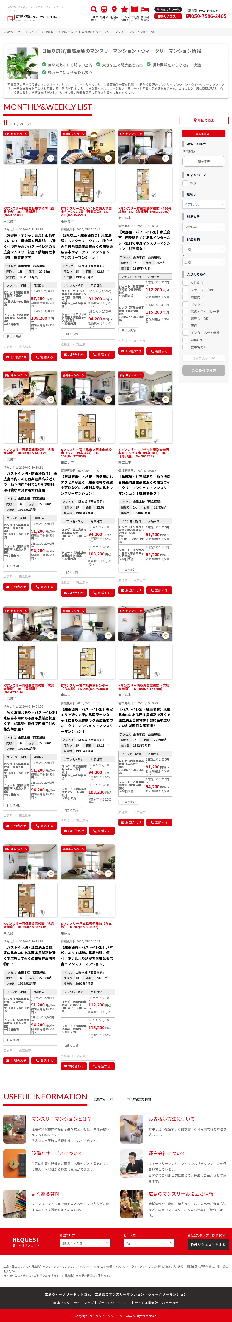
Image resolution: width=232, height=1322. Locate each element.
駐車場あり (199, 346)
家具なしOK (199, 318)
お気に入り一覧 (170, 9)
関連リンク (61, 1302)
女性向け (197, 282)
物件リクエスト (168, 16)
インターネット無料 (205, 332)
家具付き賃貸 (145, 18)
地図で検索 (206, 120)
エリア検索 (94, 18)
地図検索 (114, 18)
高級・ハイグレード (205, 311)
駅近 (194, 325)
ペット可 (197, 303)
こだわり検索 (124, 18)
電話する (46, 357)
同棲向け (197, 296)
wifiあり (196, 339)
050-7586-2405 (208, 15)
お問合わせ (18, 357)
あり (193, 183)
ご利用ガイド (135, 18)
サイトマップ (84, 1302)
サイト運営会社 (146, 1302)
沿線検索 (104, 18)
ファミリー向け (202, 289)
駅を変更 (204, 161)
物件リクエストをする (208, 1244)
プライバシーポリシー (114, 1302)
